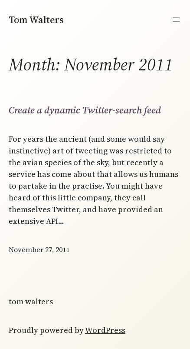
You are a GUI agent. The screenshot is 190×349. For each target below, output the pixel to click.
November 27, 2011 (39, 249)
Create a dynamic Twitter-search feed (85, 110)
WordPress (105, 330)
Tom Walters (36, 19)
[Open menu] (176, 19)
